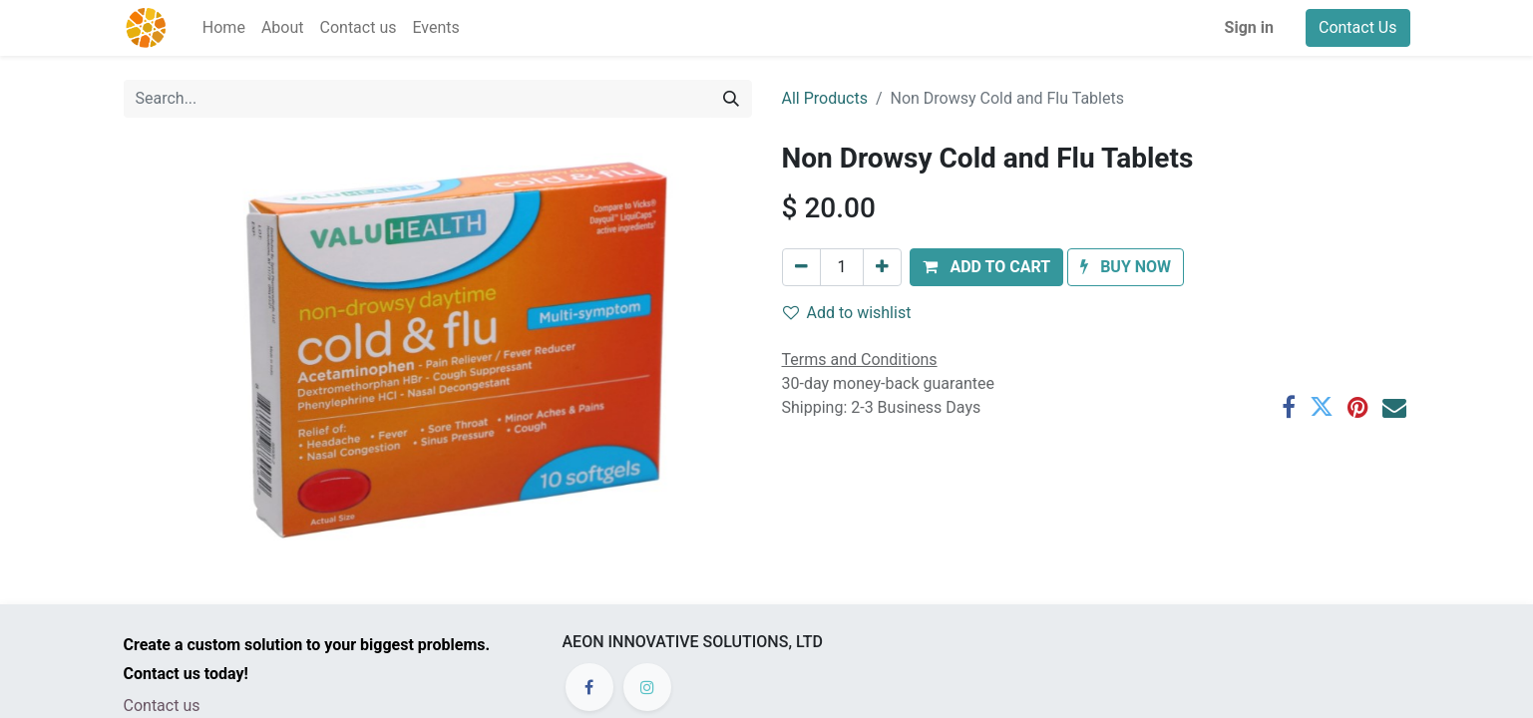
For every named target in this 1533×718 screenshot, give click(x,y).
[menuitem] (223, 28)
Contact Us (1358, 27)
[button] (986, 267)
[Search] (731, 99)
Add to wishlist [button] (847, 312)
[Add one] (882, 267)
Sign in (1249, 27)
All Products (825, 98)
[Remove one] (801, 267)
